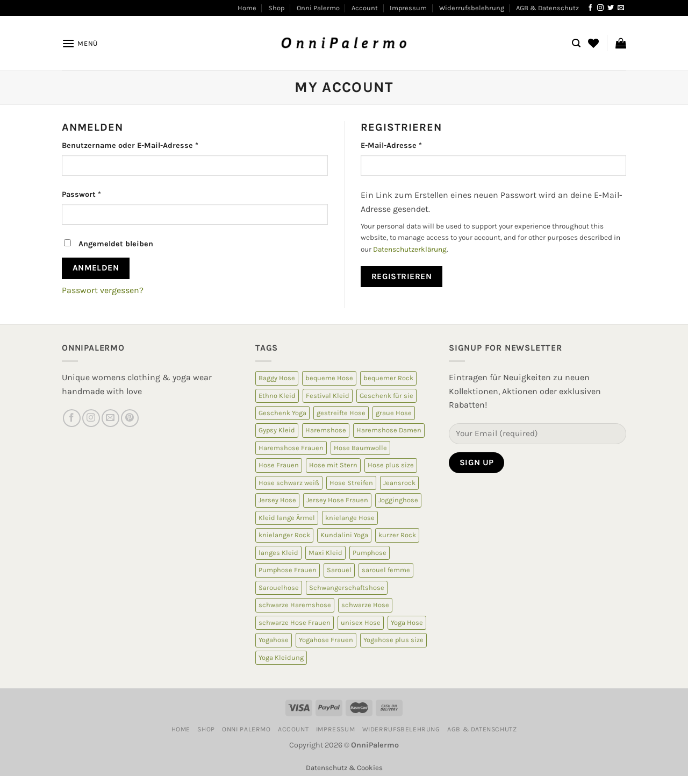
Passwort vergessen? (103, 290)
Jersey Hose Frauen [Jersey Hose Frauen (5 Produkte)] (337, 500)
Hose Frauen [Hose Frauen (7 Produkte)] (279, 465)
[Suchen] (576, 43)
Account (365, 8)
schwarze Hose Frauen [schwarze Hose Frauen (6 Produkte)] (295, 622)
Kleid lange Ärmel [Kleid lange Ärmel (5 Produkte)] (287, 518)
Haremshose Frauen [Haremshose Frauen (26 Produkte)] (291, 448)
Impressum (408, 8)
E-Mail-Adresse (391, 145)
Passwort (81, 194)
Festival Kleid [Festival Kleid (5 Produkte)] (327, 395)
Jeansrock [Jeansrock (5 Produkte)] (399, 483)
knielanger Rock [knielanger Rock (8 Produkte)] (284, 535)
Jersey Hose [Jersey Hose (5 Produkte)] (277, 500)
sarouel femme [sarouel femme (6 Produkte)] (386, 570)
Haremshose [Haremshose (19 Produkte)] (325, 430)
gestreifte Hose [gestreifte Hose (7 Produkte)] (341, 413)
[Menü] (80, 43)
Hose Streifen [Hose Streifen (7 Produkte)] (351, 483)
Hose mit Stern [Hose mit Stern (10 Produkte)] (333, 465)
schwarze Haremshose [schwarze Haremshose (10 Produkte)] (295, 605)
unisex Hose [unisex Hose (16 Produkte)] (361, 622)
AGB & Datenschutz (547, 8)
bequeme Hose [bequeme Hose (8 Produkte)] (329, 378)
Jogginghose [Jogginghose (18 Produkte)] (398, 500)
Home (247, 8)
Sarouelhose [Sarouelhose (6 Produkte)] (279, 587)
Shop (276, 8)
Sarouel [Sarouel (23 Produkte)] (339, 570)
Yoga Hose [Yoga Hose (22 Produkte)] (407, 622)
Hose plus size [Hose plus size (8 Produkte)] (391, 465)
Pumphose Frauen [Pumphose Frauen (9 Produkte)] (288, 570)
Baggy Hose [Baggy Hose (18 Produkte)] (277, 378)
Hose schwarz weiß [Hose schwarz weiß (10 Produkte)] (289, 483)
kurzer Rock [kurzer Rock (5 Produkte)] (397, 535)
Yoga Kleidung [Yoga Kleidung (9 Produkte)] (281, 657)
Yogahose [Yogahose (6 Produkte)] (274, 640)
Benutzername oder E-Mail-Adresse (130, 145)
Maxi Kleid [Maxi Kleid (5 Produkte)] (325, 553)
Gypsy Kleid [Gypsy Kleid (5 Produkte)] (277, 430)
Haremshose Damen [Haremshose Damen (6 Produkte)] (388, 430)
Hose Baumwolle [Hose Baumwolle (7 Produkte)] (360, 448)
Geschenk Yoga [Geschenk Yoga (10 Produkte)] (282, 413)
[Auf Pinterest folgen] (130, 418)
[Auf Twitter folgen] (610, 8)
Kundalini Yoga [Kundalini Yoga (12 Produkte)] (344, 535)
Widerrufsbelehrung (471, 8)
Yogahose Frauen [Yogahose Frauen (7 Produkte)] (326, 640)
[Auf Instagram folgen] (600, 8)
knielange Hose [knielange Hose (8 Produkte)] (350, 518)
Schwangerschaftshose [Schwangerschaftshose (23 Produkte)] (346, 587)
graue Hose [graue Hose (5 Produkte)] (394, 413)
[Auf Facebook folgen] (590, 8)
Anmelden (96, 268)
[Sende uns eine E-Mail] (621, 8)
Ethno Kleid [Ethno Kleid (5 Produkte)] (277, 395)
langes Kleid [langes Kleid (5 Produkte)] (278, 553)
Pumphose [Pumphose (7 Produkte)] (369, 553)
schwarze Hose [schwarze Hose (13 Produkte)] (365, 605)
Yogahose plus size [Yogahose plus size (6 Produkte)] (393, 640)
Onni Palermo (318, 8)
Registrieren (401, 276)
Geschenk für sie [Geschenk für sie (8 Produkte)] (386, 395)
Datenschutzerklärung (410, 249)
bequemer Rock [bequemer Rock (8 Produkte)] (388, 378)
